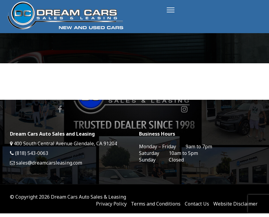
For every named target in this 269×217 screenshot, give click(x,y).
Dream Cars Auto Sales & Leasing (88, 196)
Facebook (60, 109)
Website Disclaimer (235, 203)
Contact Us (197, 203)
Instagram (184, 109)
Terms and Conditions (156, 203)
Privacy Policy (111, 203)
